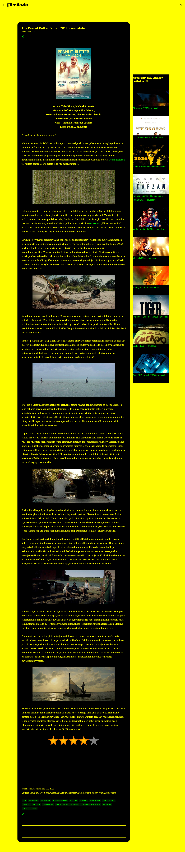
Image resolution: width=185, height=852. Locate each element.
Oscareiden (95, 223)
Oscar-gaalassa (117, 159)
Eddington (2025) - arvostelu (146, 287)
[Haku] (32, 5)
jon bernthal (108, 801)
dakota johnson (60, 801)
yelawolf (107, 804)
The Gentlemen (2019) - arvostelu (148, 137)
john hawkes (95, 801)
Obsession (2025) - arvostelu (146, 108)
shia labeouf (48, 804)
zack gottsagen (29, 808)
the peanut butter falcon (67, 804)
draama (73, 801)
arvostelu (33, 801)
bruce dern (45, 801)
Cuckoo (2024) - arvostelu (144, 346)
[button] (23, 36)
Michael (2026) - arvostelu (144, 258)
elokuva (83, 801)
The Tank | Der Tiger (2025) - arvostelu (150, 317)
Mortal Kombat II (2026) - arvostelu (148, 229)
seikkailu (36, 804)
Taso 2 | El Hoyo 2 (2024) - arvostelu (149, 375)
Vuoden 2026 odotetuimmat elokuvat (149, 167)
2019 (24, 801)
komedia (26, 804)
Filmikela (18, 5)
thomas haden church (90, 804)
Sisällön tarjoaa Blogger (92, 848)
